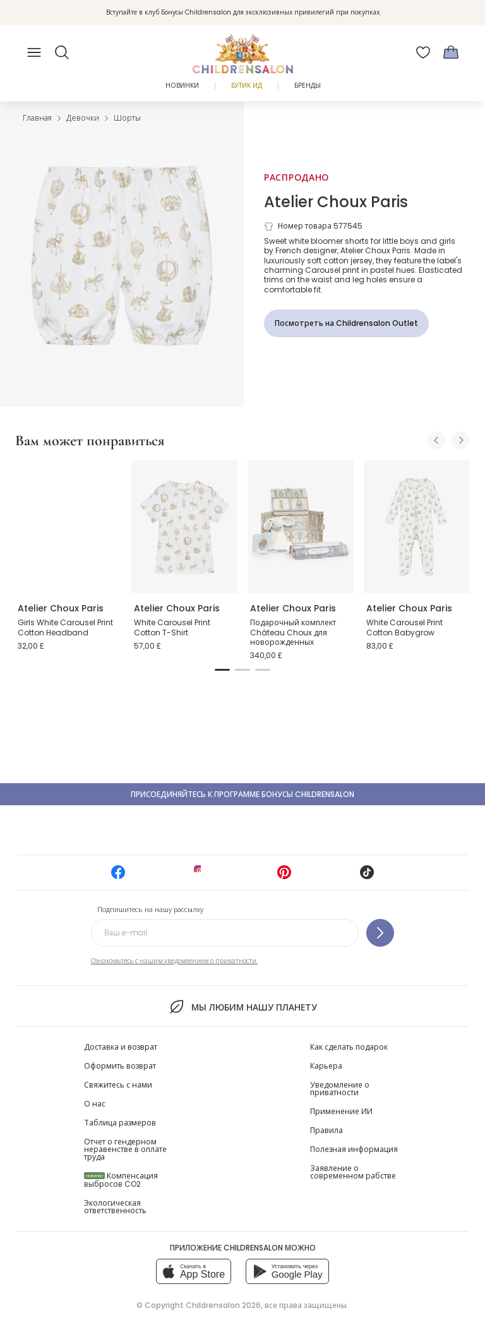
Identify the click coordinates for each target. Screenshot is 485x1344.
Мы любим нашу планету (242, 1006)
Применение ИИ (341, 1111)
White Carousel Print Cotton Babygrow (404, 627)
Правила (326, 1130)
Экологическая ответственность (115, 1206)
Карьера (326, 1065)
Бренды (307, 85)
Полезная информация (354, 1149)
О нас (94, 1103)
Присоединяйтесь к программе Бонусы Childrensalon (242, 794)
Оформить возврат (120, 1065)
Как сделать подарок (349, 1046)
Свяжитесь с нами (118, 1084)
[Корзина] (451, 52)
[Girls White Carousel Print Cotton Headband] (68, 526)
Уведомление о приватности (339, 1088)
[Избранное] (423, 52)
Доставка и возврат (120, 1046)
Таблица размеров (120, 1122)
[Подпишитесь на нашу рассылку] (380, 933)
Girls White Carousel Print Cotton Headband (65, 627)
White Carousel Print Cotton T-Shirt (172, 627)
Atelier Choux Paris (336, 201)
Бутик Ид (246, 85)
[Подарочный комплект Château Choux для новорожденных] (301, 526)
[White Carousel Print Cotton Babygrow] (417, 526)
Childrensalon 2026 (223, 1305)
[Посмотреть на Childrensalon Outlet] (346, 323)
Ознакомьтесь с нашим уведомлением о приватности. (174, 961)
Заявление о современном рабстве (353, 1172)
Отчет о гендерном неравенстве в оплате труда (125, 1149)
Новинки (182, 85)
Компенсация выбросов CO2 (121, 1179)
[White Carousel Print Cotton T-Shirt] (184, 526)
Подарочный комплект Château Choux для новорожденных (293, 632)
